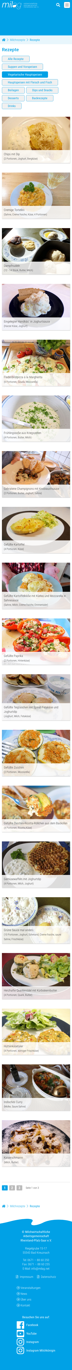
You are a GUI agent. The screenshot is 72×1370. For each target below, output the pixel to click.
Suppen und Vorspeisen (22, 67)
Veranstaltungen (29, 1288)
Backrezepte (39, 98)
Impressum (26, 1277)
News (22, 1294)
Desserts (13, 98)
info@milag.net (40, 1268)
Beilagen (13, 90)
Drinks (12, 106)
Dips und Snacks (42, 90)
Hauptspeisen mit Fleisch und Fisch (30, 82)
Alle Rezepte (16, 59)
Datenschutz (48, 1277)
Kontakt (23, 1305)
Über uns (24, 1299)
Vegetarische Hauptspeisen (25, 74)
